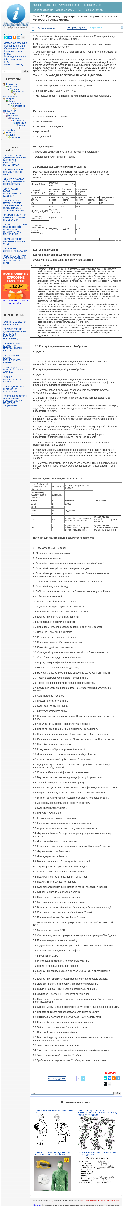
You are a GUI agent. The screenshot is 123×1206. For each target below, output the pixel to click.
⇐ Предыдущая (77, 27)
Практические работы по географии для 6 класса (12, 347)
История (10, 99)
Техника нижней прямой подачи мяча (53, 1111)
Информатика (10, 96)
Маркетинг (16, 103)
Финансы (10, 132)
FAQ (6, 62)
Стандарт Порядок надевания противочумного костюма (52, 1153)
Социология (19, 120)
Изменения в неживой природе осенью (14, 369)
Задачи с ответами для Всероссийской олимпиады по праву (15, 259)
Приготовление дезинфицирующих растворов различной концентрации (14, 160)
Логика (11, 101)
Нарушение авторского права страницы (95, 1200)
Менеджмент (9, 111)
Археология (11, 84)
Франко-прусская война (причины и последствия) (14, 181)
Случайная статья (14, 48)
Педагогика (13, 115)
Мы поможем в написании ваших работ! (15, 301)
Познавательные (91, 5)
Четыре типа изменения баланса (15, 249)
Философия (9, 130)
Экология (15, 137)
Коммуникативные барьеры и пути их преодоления (14, 217)
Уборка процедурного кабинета (12, 379)
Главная (36, 5)
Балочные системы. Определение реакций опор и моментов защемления (15, 401)
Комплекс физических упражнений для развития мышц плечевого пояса (97, 1112)
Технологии (21, 123)
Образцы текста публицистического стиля (15, 241)
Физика (21, 125)
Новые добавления (15, 56)
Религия (15, 118)
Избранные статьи (14, 45)
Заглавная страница (15, 43)
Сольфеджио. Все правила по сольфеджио (13, 388)
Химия (11, 135)
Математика (19, 106)
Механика (10, 113)
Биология (12, 86)
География (18, 91)
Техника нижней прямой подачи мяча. (13, 172)
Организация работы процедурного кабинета (12, 192)
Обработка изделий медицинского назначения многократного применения (15, 229)
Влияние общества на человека (14, 323)
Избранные (50, 5)
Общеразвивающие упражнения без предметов (96, 1153)
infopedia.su (37, 1205)
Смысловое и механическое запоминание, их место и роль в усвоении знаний (13, 205)
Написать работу (13, 64)
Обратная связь (13, 59)
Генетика (15, 89)
